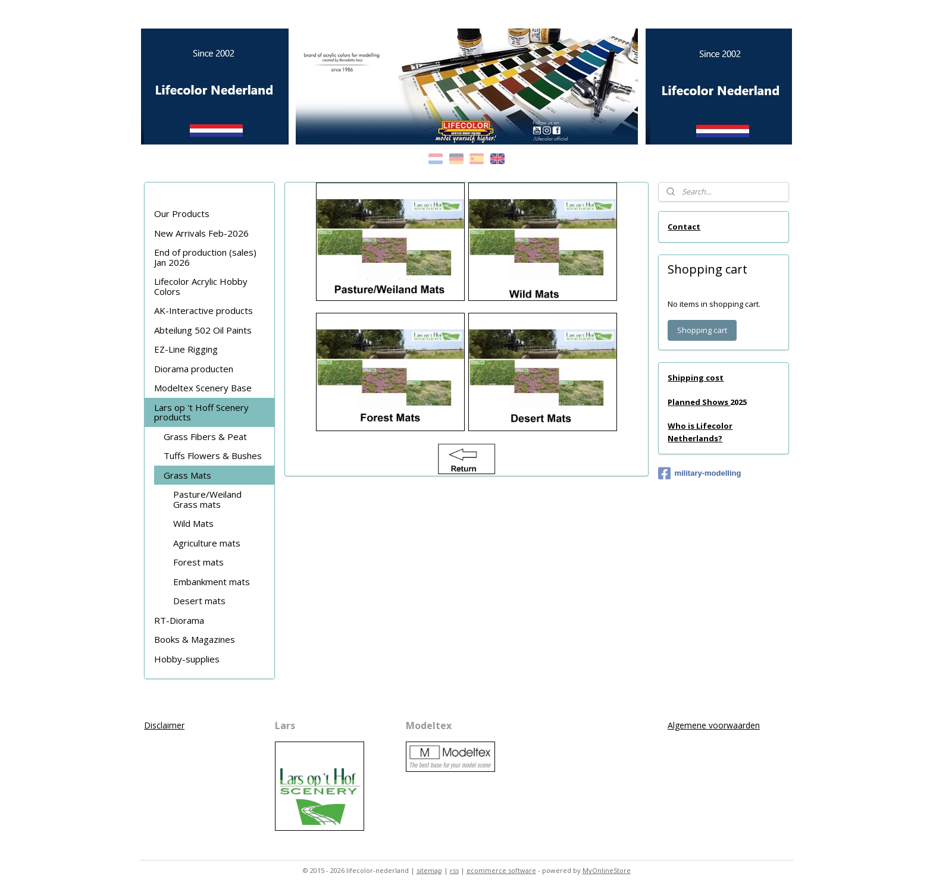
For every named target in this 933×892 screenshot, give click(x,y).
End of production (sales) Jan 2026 (205, 257)
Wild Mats (193, 523)
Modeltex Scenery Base (203, 388)
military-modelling (699, 473)
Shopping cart (702, 330)
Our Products (181, 213)
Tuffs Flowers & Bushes (213, 455)
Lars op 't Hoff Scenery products (201, 412)
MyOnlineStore (607, 870)
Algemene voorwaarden (714, 725)
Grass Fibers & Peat (205, 436)
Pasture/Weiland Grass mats (207, 499)
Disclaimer (164, 725)
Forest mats (198, 562)
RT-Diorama (179, 620)
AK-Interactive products (203, 310)
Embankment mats (211, 582)
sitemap (429, 870)
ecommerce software (501, 870)
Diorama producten (193, 369)
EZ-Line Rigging (186, 349)
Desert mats (199, 601)
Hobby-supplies (187, 659)
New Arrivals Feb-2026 (201, 233)
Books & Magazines (194, 639)
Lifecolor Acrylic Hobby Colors (201, 286)
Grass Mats (187, 475)
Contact (684, 226)
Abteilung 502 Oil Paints (203, 330)
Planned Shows (699, 402)
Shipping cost (696, 377)
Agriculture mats (206, 543)
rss (454, 870)
